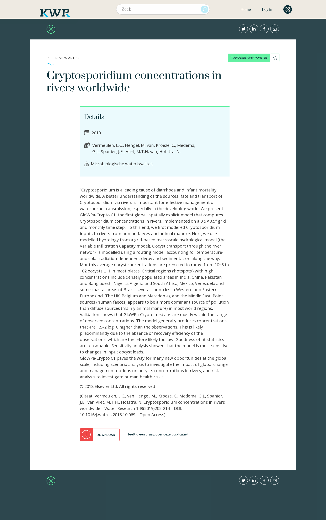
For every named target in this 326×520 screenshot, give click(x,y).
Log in (267, 9)
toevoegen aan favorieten (249, 57)
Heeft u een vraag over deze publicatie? (157, 434)
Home (246, 9)
